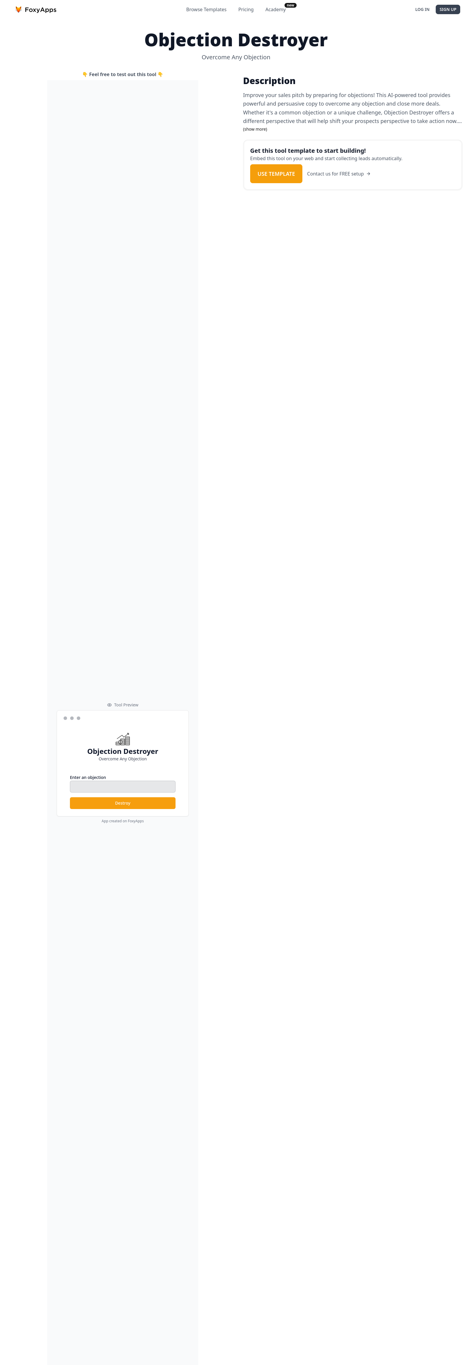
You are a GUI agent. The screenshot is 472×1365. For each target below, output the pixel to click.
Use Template (276, 173)
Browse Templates (206, 9)
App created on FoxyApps (123, 821)
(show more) (255, 129)
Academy (276, 9)
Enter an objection (88, 777)
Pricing (246, 9)
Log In (422, 9)
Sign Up (448, 9)
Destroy (122, 803)
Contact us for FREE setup (339, 173)
